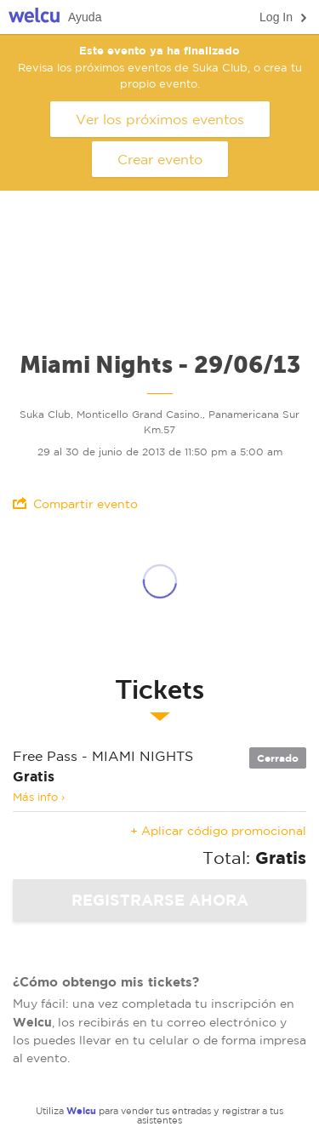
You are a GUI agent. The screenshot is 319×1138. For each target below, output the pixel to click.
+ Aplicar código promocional (218, 831)
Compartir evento (75, 503)
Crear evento (159, 159)
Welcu (34, 17)
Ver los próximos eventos (160, 119)
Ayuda (84, 17)
